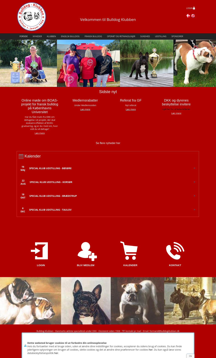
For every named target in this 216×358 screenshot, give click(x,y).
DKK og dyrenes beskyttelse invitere (176, 102)
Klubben (51, 36)
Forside (24, 36)
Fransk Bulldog (93, 36)
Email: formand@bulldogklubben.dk (161, 331)
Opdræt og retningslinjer (121, 36)
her (151, 349)
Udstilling (160, 36)
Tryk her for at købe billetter (176, 109)
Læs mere (85, 109)
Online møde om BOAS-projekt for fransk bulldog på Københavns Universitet (39, 106)
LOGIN (190, 8)
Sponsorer (177, 36)
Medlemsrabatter (85, 100)
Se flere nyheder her (108, 143)
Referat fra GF (131, 100)
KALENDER (130, 265)
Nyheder (37, 36)
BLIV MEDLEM (85, 265)
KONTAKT (175, 265)
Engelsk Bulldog (70, 36)
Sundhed (145, 36)
